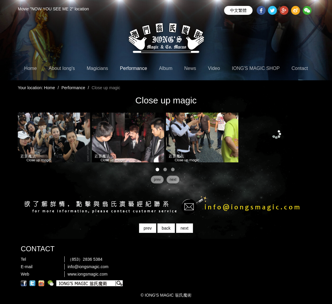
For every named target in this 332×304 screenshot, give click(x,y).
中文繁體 (238, 10)
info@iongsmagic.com (88, 266)
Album (165, 68)
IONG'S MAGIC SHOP (256, 68)
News (190, 68)
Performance (133, 68)
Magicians (97, 68)
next (184, 228)
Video (214, 68)
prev (147, 228)
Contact (299, 68)
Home (30, 68)
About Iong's (62, 68)
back (166, 228)
